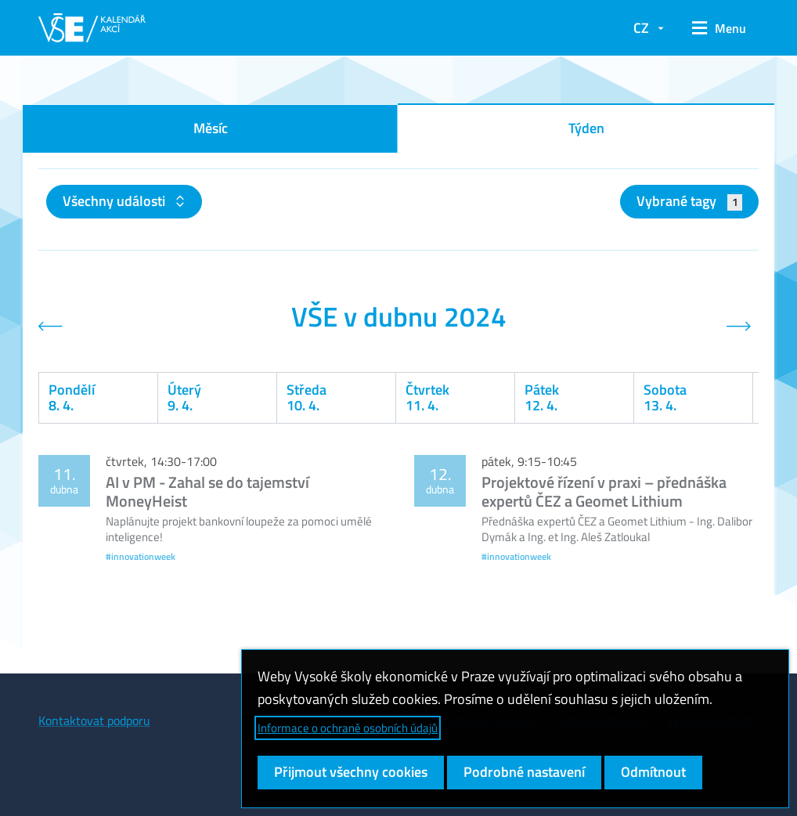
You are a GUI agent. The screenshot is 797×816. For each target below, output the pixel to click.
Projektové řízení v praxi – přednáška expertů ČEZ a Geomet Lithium (604, 491)
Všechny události (115, 200)
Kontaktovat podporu (94, 720)
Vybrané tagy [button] (689, 200)
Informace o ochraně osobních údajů (348, 728)
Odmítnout (653, 771)
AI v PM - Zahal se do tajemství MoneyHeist (207, 491)
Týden (586, 128)
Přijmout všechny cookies (350, 771)
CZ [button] (641, 27)
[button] (719, 28)
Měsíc (210, 128)
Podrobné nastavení (524, 771)
